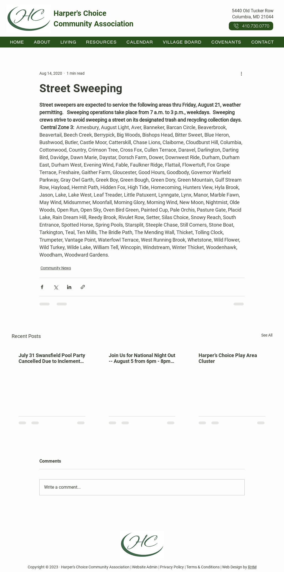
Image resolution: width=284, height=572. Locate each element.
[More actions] (241, 73)
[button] (42, 42)
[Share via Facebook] (42, 287)
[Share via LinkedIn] (69, 287)
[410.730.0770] (251, 26)
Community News (55, 268)
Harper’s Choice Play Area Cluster (228, 358)
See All (266, 335)
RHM (252, 567)
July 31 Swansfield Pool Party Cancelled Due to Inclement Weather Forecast (52, 358)
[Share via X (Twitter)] (55, 287)
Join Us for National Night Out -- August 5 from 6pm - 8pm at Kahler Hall (142, 358)
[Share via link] (82, 287)
